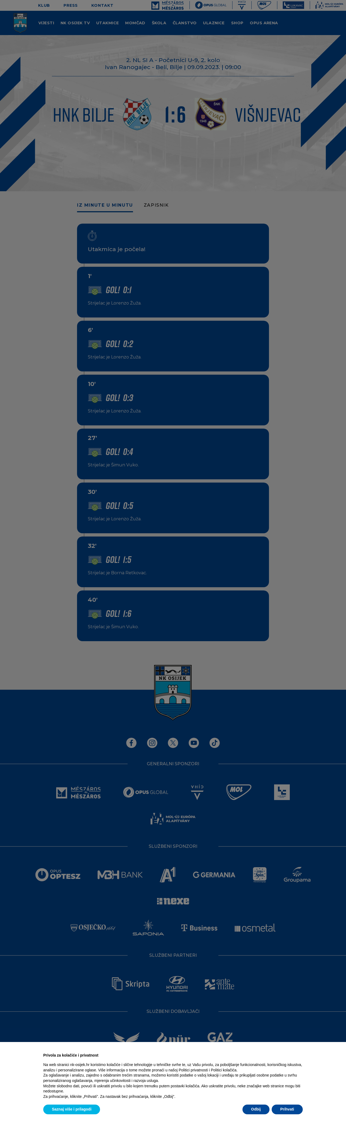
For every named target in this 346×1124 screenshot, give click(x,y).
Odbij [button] (256, 1109)
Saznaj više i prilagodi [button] (71, 1109)
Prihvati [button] (287, 1109)
